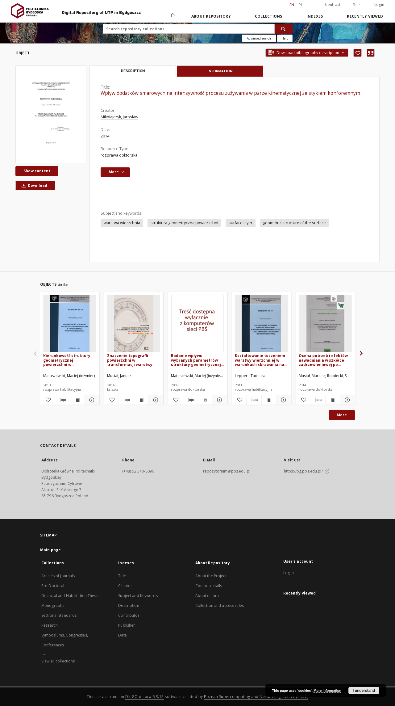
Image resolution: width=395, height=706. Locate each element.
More (342, 415)
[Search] (284, 29)
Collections (268, 16)
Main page (50, 550)
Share (357, 4)
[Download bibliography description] (62, 400)
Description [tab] (133, 71)
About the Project (211, 575)
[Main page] (172, 16)
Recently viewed (365, 16)
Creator (125, 585)
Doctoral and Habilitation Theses (70, 595)
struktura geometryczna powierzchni (184, 222)
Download (33, 185)
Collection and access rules (219, 605)
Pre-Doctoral (52, 585)
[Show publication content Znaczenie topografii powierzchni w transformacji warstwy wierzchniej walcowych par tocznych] (141, 400)
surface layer (240, 222)
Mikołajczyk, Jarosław (119, 117)
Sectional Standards (59, 615)
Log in (288, 572)
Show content (36, 171)
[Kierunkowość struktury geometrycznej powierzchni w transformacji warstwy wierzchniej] (70, 323)
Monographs (52, 605)
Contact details (208, 585)
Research (49, 625)
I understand (364, 690)
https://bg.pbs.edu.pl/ (307, 471)
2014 (105, 136)
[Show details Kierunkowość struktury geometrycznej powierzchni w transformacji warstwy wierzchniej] (91, 400)
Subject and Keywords (137, 595)
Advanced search (259, 38)
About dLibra (207, 595)
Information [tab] (220, 71)
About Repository (211, 16)
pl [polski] (301, 5)
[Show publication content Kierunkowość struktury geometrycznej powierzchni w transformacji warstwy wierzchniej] (77, 400)
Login (379, 4)
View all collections (58, 661)
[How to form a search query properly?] (285, 38)
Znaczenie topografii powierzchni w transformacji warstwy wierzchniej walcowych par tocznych (133, 360)
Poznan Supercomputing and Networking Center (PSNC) (256, 696)
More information (327, 690)
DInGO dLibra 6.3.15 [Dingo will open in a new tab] (144, 696)
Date (122, 635)
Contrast (333, 4)
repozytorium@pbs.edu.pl (226, 471)
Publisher (126, 625)
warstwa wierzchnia (122, 222)
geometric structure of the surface (294, 222)
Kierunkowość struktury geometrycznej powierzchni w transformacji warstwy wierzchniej (66, 360)
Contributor (128, 615)
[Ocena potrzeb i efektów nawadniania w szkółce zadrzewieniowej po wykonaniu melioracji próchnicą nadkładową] (325, 323)
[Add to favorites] (357, 53)
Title (122, 575)
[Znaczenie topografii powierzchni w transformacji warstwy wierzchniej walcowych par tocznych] (133, 323)
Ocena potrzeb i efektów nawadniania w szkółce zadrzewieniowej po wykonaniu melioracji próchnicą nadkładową (323, 360)
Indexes (314, 16)
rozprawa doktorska (119, 155)
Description (128, 605)
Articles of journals (58, 575)
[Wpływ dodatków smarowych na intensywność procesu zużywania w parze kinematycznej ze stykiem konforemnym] (51, 114)
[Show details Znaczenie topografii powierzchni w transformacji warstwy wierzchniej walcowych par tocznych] (155, 400)
